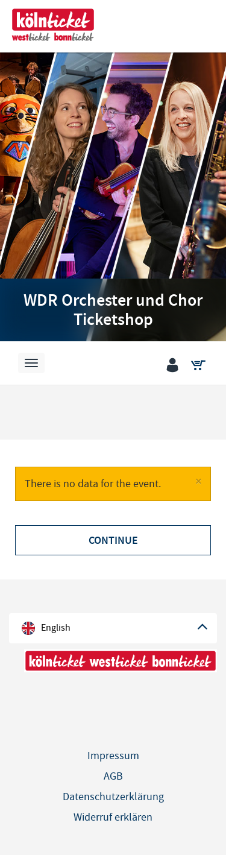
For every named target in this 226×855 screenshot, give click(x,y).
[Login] (175, 366)
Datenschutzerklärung (113, 797)
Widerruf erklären (113, 817)
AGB (113, 776)
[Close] (198, 481)
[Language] (113, 628)
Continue (113, 540)
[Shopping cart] (201, 366)
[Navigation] (31, 363)
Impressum (113, 756)
